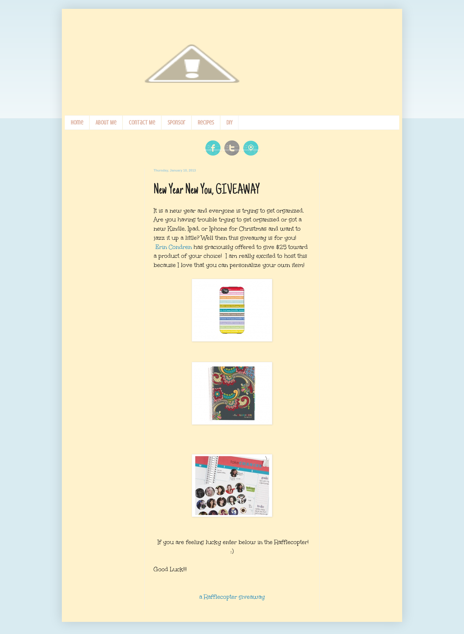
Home (77, 122)
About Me (106, 122)
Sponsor (176, 122)
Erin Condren (173, 247)
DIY (229, 122)
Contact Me (142, 122)
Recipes (206, 122)
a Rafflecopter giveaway (232, 597)
